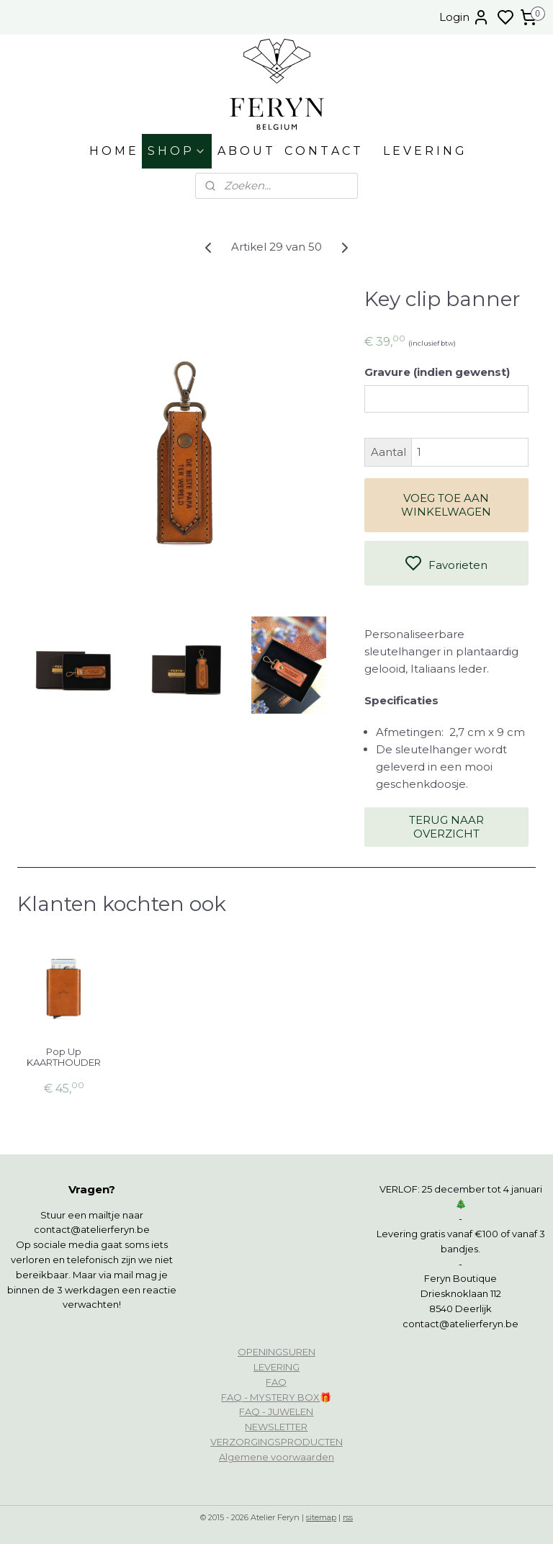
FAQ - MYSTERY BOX (270, 1397)
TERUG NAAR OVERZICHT (446, 826)
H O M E (112, 151)
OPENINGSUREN (276, 1351)
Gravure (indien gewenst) (437, 372)
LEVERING (276, 1367)
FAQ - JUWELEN (276, 1411)
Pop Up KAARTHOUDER (64, 1057)
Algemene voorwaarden (276, 1457)
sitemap (321, 1517)
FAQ (276, 1382)
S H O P (177, 151)
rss (348, 1517)
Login (464, 17)
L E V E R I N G (423, 151)
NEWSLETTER (276, 1426)
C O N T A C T (322, 151)
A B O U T (245, 151)
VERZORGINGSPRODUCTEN (276, 1442)
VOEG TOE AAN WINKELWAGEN (446, 505)
